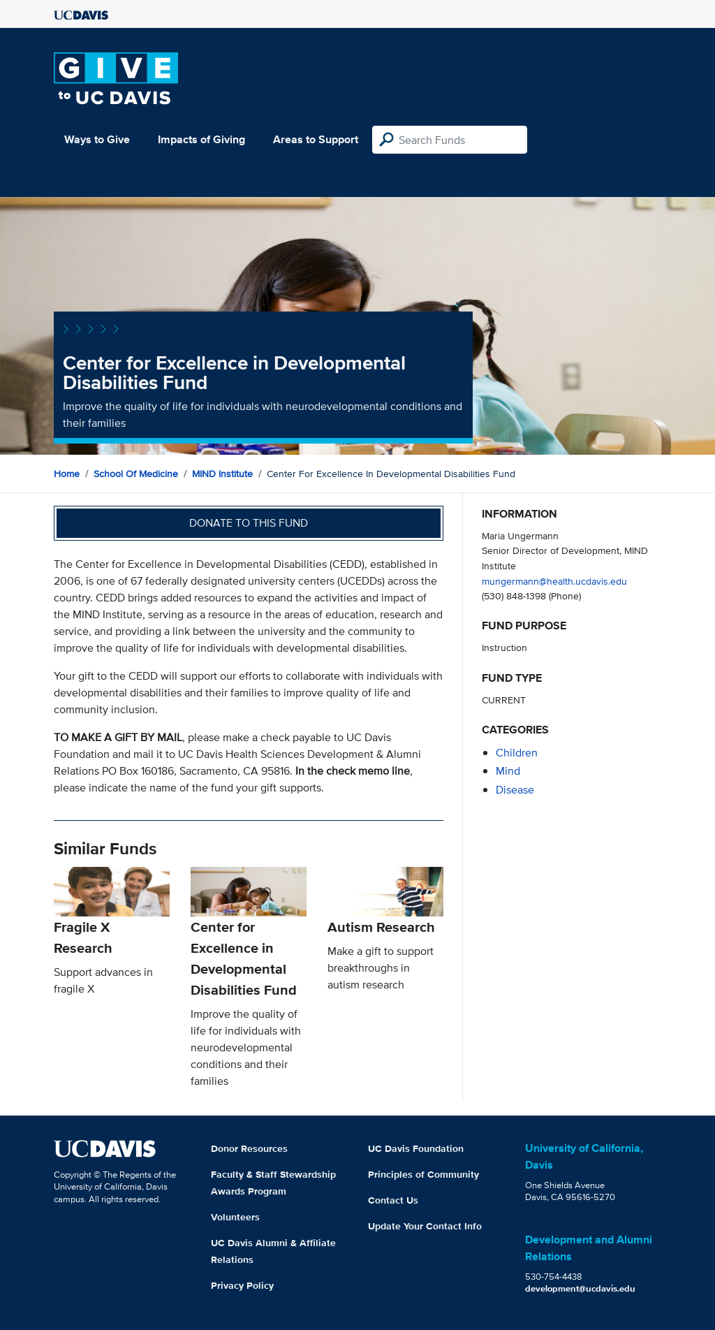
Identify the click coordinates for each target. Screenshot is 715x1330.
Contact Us (393, 1200)
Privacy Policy (242, 1285)
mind (508, 771)
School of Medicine (136, 474)
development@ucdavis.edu (580, 1288)
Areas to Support (315, 139)
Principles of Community (423, 1174)
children (517, 753)
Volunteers (235, 1217)
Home (67, 474)
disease (515, 790)
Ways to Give (97, 139)
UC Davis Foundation (416, 1148)
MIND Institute (222, 474)
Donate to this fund (248, 523)
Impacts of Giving (201, 139)
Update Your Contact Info (425, 1226)
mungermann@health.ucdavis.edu (554, 580)
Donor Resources (249, 1148)
